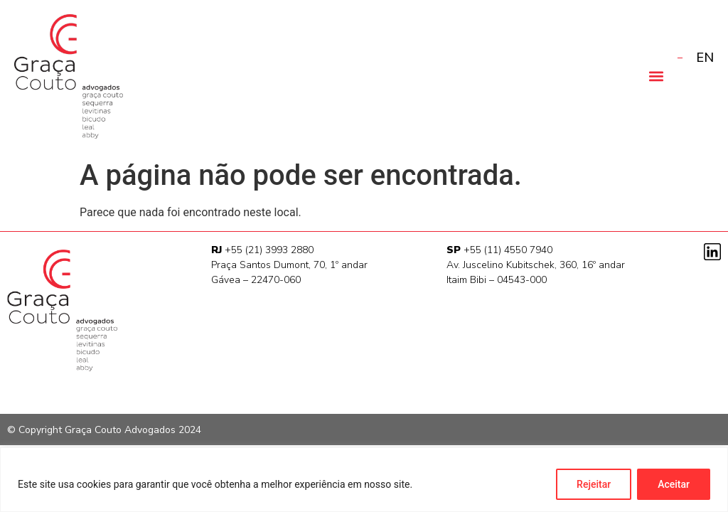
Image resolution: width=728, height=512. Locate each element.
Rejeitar (594, 484)
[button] (656, 75)
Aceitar (674, 484)
